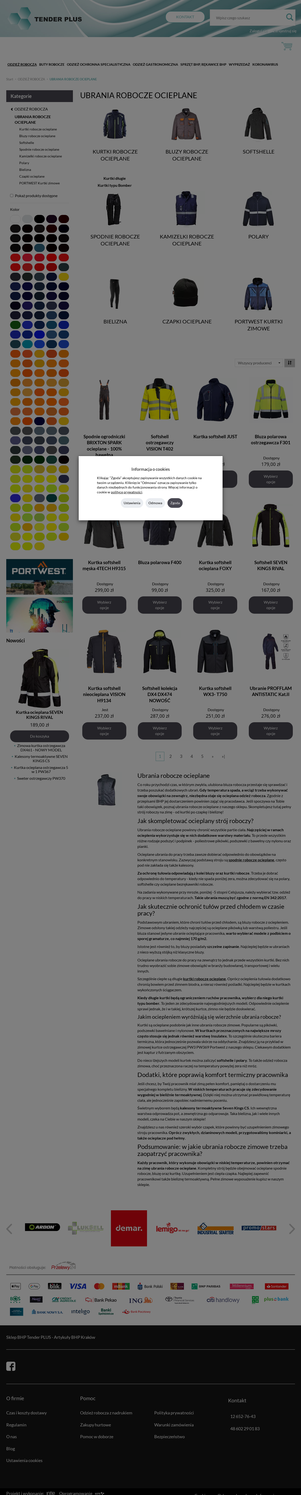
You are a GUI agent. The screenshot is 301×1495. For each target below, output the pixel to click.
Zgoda (175, 503)
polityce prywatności (126, 492)
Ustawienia (132, 503)
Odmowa (155, 503)
